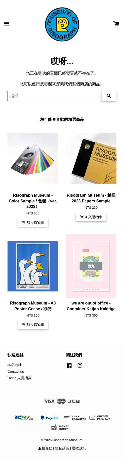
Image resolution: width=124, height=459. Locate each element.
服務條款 (45, 448)
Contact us (16, 371)
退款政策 (79, 448)
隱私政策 (62, 448)
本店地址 (15, 365)
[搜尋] (54, 96)
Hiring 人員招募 (19, 378)
